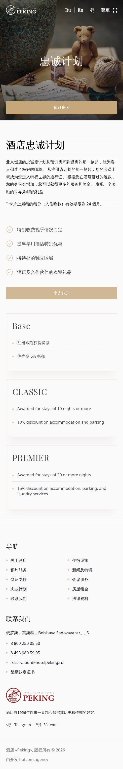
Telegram (22, 724)
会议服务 (80, 579)
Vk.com (51, 724)
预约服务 (19, 570)
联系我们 (19, 598)
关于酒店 (19, 560)
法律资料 (80, 598)
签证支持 (19, 579)
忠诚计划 (19, 589)
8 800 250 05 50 (25, 643)
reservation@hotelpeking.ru (37, 662)
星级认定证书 (23, 672)
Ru (68, 10)
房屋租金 (80, 589)
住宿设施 (80, 560)
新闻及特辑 (82, 570)
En (80, 10)
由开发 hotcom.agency (27, 759)
